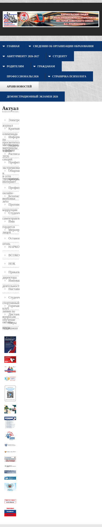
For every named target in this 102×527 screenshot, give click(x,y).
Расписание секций (10, 155)
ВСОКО (13, 255)
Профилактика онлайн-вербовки (10, 189)
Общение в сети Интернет (10, 172)
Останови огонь (10, 239)
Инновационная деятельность (10, 282)
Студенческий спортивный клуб (10, 299)
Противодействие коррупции (10, 206)
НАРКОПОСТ (13, 247)
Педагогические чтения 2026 (10, 147)
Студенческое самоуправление (10, 214)
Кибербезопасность (13, 179)
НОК (11, 264)
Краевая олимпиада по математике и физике (10, 130)
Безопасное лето (10, 197)
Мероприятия (13, 230)
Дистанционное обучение (10, 315)
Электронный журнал (10, 121)
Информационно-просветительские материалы (10, 138)
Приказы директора (10, 273)
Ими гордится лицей (8, 223)
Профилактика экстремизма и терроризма (10, 163)
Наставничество (13, 289)
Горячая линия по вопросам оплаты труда (10, 307)
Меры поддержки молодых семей (10, 324)
